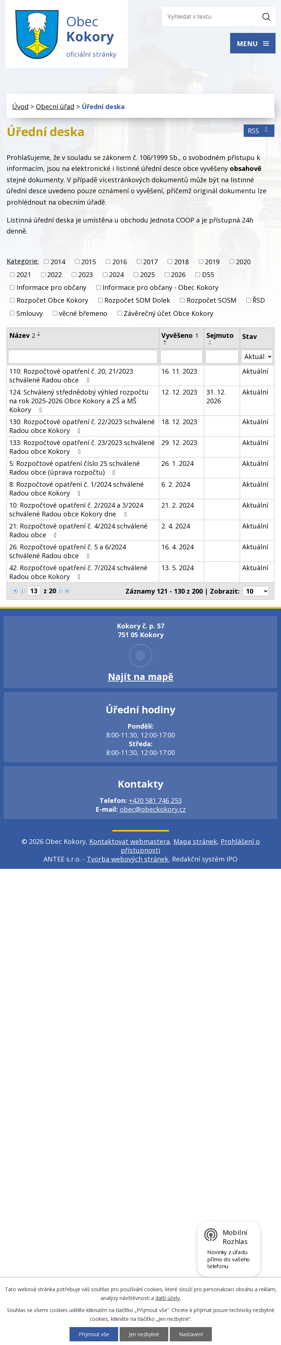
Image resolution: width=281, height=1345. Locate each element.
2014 (57, 261)
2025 (147, 274)
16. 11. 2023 (179, 371)
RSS (259, 130)
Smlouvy (29, 313)
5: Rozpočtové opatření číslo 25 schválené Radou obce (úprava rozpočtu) (74, 468)
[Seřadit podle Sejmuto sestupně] (210, 344)
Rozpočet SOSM (211, 300)
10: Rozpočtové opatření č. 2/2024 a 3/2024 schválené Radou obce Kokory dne (76, 509)
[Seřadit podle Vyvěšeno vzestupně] (165, 341)
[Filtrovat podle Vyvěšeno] (181, 357)
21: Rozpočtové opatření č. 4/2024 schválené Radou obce (78, 530)
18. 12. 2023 (179, 421)
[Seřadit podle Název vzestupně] (39, 332)
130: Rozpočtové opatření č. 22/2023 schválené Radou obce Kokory (82, 426)
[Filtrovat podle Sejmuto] (222, 357)
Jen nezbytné (144, 1334)
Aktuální (255, 371)
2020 (243, 261)
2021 (23, 274)
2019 (212, 261)
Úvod (20, 106)
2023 (85, 274)
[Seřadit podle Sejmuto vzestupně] (210, 341)
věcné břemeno (83, 313)
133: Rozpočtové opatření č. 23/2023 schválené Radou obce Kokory (82, 447)
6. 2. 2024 (175, 484)
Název (22, 335)
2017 (150, 261)
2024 (116, 274)
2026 (178, 274)
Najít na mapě (140, 676)
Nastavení (191, 1334)
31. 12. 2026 (216, 396)
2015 (88, 261)
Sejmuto (220, 335)
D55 (208, 274)
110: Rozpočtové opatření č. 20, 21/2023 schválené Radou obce (71, 375)
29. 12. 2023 (179, 442)
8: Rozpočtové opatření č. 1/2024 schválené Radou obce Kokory (76, 488)
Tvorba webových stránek (127, 859)
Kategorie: (23, 261)
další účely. (168, 1297)
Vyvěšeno (179, 335)
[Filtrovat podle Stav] (257, 356)
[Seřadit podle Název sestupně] (39, 335)
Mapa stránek (195, 841)
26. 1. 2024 (177, 463)
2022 (54, 274)
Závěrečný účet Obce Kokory (168, 313)
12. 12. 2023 (179, 392)
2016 (119, 261)
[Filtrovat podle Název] (83, 357)
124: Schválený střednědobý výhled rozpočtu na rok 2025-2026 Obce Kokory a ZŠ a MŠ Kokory (79, 401)
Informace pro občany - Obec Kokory (160, 287)
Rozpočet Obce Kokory (52, 300)
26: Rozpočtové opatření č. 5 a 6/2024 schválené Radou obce (67, 551)
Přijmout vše (94, 1334)
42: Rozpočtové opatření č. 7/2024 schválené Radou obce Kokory (78, 572)
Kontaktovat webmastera (129, 841)
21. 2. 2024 (177, 505)
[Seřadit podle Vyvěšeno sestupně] (165, 344)
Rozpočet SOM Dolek (137, 300)
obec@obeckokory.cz (153, 809)
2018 (181, 261)
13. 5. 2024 (177, 567)
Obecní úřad (55, 106)
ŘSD (258, 300)
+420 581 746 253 (155, 800)
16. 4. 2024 (177, 546)
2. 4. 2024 (175, 526)
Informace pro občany (51, 287)
